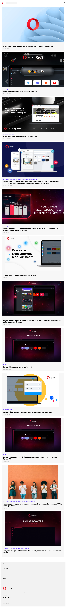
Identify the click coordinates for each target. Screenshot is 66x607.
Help (4, 573)
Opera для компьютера (10, 226)
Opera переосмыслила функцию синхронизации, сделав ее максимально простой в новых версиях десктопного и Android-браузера (31, 182)
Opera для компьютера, (10, 89)
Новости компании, (24, 89)
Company (5, 583)
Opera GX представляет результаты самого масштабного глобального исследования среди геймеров (30, 229)
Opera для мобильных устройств (28, 179)
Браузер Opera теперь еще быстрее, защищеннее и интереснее (27, 412)
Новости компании (9, 134)
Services (5, 568)
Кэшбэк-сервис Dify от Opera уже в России (20, 136)
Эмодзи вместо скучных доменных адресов (20, 91)
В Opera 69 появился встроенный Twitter (19, 275)
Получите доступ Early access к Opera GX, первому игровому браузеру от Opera (32, 552)
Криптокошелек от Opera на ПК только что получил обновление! (28, 46)
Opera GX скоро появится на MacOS (17, 367)
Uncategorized (7, 44)
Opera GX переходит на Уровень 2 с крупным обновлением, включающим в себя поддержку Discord (32, 321)
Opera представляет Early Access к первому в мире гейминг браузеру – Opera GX (31, 458)
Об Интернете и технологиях (38, 89)
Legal (4, 578)
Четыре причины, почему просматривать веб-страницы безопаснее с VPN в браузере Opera (32, 505)
